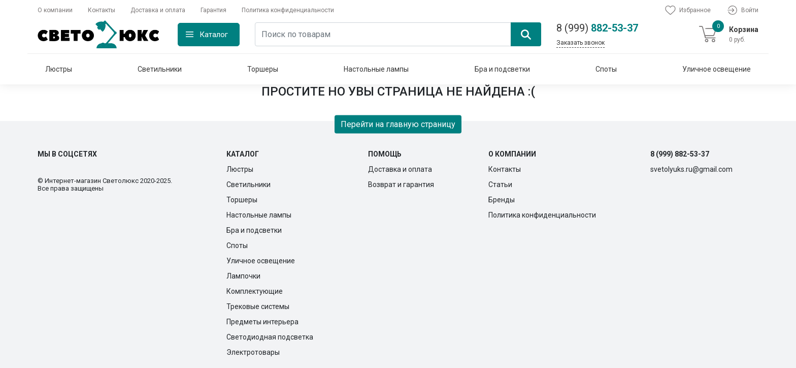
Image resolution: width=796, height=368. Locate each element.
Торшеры (262, 69)
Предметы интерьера (262, 322)
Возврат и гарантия (401, 184)
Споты (606, 69)
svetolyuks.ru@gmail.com (691, 169)
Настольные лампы (376, 69)
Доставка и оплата (157, 10)
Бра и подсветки (502, 69)
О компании (55, 10)
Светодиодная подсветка (269, 337)
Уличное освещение (716, 69)
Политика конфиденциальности (288, 10)
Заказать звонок (580, 42)
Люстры (58, 69)
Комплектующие (254, 291)
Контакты (101, 10)
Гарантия (213, 10)
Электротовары (253, 352)
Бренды (501, 200)
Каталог (214, 34)
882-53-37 (597, 28)
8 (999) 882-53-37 (679, 154)
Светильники (160, 69)
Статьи (500, 184)
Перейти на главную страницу (398, 124)
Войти (742, 10)
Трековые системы (257, 306)
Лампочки (243, 276)
